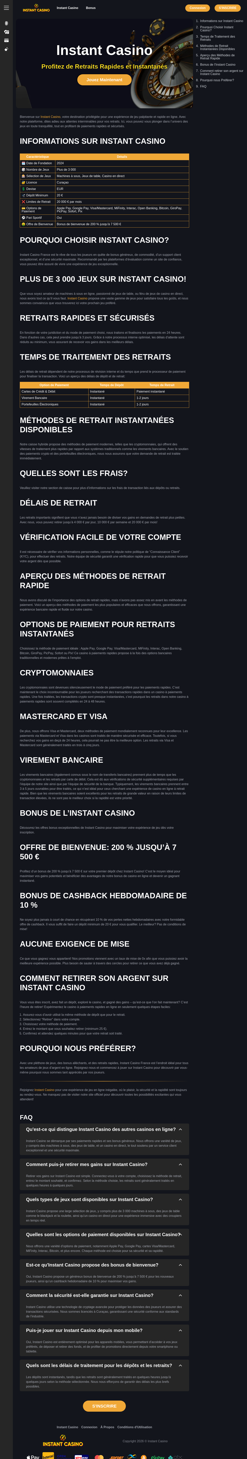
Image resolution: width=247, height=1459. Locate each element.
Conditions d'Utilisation (134, 1427)
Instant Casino (67, 8)
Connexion (198, 8)
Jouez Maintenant (105, 79)
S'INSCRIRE (228, 8)
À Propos (107, 1427)
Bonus (91, 8)
